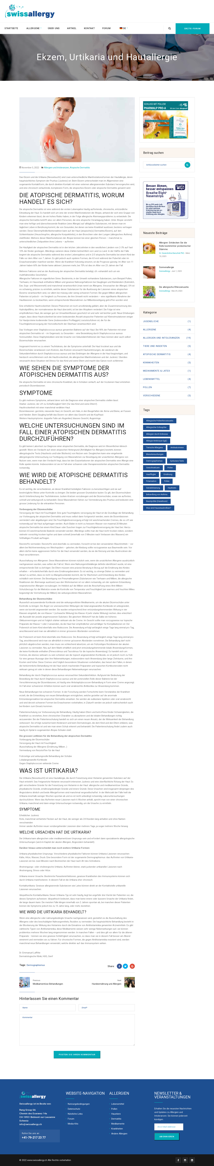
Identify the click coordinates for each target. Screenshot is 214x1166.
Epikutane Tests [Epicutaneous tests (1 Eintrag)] (177, 461)
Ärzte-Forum (191, 28)
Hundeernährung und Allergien (106, 984)
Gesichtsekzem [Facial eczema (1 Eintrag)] (153, 467)
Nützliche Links (75, 1113)
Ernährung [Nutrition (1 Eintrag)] (168, 474)
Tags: (22, 964)
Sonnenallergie (166, 267)
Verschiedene (167, 395)
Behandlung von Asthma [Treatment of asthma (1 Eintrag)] (156, 494)
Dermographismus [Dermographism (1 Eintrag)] (154, 461)
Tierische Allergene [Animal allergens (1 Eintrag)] (154, 447)
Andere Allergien (119, 1133)
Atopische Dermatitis (80, 167)
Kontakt (90, 28)
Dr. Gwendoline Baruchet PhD (171, 253)
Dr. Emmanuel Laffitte (29, 952)
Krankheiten (167, 362)
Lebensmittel (167, 379)
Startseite (11, 28)
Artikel (72, 28)
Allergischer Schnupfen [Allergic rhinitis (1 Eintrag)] (156, 427)
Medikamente (117, 1123)
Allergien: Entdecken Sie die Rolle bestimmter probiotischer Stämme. (175, 246)
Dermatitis (116, 1118)
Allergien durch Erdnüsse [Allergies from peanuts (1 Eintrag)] (157, 434)
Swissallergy (164, 271)
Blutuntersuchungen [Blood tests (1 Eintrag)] (154, 454)
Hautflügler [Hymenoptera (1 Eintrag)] (151, 474)
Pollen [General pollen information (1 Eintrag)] (170, 467)
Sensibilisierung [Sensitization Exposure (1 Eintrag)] (153, 488)
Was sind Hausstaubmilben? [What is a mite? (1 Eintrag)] (158, 508)
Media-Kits (73, 1123)
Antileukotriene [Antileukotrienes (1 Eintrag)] (177, 447)
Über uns (54, 28)
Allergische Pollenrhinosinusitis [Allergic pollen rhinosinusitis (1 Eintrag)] (159, 421)
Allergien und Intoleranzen (56, 167)
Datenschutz (74, 1109)
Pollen (167, 387)
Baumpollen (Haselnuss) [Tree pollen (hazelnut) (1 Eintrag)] (157, 501)
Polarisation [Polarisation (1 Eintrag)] (151, 481)
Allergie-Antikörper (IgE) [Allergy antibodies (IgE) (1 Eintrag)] (156, 441)
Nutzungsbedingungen (79, 1104)
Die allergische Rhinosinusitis (174, 287)
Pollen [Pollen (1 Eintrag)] (166, 481)
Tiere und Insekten (167, 346)
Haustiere (116, 1113)
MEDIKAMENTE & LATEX (167, 370)
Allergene (33, 28)
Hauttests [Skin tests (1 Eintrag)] (172, 488)
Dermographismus (36, 965)
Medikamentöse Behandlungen (48, 984)
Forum (107, 28)
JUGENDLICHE (167, 321)
